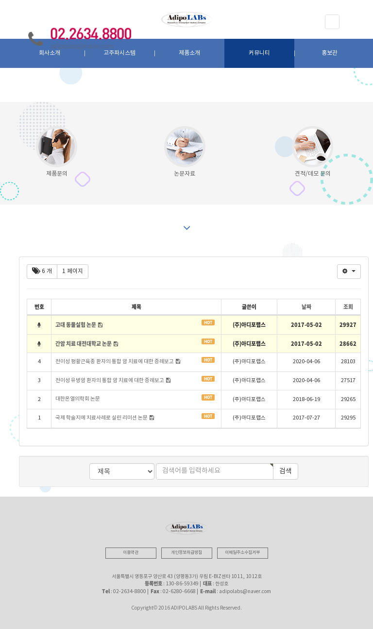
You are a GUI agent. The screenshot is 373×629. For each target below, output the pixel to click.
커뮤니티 (259, 53)
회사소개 (49, 53)
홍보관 (330, 53)
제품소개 (189, 53)
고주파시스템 (119, 53)
